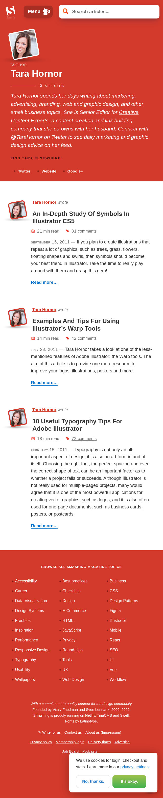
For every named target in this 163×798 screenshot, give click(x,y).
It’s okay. (129, 781)
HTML (67, 620)
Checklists (71, 591)
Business (118, 581)
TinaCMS (104, 715)
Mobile (116, 630)
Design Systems (29, 611)
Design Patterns (124, 601)
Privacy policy (41, 742)
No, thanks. (93, 781)
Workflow (118, 679)
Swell (124, 715)
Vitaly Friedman (65, 710)
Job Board (70, 751)
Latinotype (88, 721)
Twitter (24, 171)
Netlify (90, 715)
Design (68, 601)
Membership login (70, 742)
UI (112, 660)
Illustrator (118, 620)
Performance (26, 640)
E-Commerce (74, 611)
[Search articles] (109, 11)
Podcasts (89, 751)
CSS (114, 591)
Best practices (74, 581)
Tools (67, 660)
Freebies (23, 620)
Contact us (73, 732)
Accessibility (26, 581)
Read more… (44, 282)
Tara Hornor (25, 96)
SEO (114, 650)
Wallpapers (25, 679)
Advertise (122, 742)
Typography (25, 660)
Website (48, 171)
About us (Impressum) (103, 732)
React (115, 640)
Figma (115, 611)
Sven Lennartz (97, 710)
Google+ (75, 171)
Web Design (73, 679)
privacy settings (135, 767)
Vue (113, 670)
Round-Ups (72, 650)
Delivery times (99, 742)
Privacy (69, 640)
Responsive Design (32, 650)
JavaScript (71, 630)
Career (21, 591)
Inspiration (24, 630)
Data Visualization (31, 601)
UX (65, 670)
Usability (22, 670)
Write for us (51, 732)
